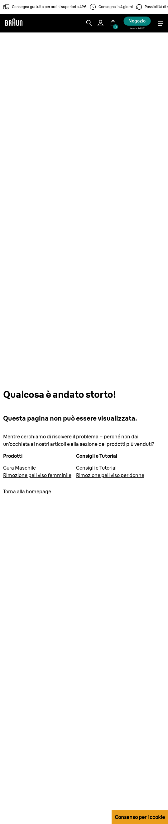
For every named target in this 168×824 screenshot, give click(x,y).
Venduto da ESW (137, 28)
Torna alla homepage (27, 491)
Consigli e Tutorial (96, 468)
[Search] (89, 23)
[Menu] (160, 23)
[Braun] (13, 23)
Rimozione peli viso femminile (37, 475)
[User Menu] (101, 23)
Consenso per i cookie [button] (140, 817)
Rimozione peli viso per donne (110, 475)
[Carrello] (113, 23)
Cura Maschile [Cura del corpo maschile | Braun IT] (19, 468)
